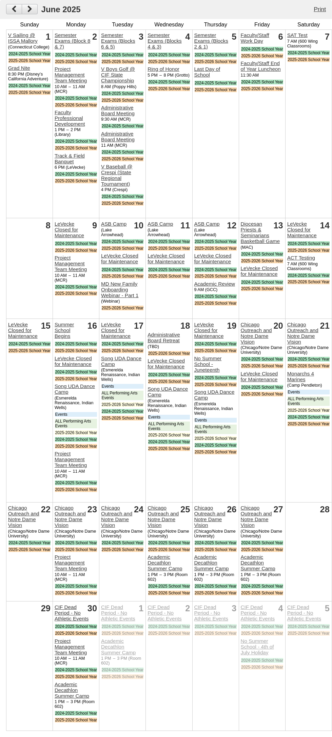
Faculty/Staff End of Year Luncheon (261, 66)
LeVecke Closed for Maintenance (69, 229)
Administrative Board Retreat (164, 337)
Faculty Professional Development (70, 118)
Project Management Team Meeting (71, 74)
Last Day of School (207, 72)
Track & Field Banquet (70, 158)
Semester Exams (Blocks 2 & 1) (211, 40)
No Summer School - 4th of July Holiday (257, 646)
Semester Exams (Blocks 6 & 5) (118, 40)
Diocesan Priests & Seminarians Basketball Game (260, 232)
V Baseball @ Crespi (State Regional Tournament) (116, 175)
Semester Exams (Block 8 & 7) (73, 40)
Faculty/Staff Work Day (255, 38)
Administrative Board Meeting (118, 110)
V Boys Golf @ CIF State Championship (118, 74)
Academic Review (214, 284)
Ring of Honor (163, 69)
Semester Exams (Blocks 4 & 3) (164, 40)
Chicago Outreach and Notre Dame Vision (256, 333)
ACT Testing (301, 258)
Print (320, 9)
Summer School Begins (64, 330)
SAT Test (297, 35)
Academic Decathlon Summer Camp (165, 562)
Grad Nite (19, 68)
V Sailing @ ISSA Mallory (23, 38)
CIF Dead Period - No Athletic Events (72, 612)
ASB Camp (113, 224)
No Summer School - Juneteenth (207, 364)
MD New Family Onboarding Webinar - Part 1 (119, 289)
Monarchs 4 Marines (300, 376)
